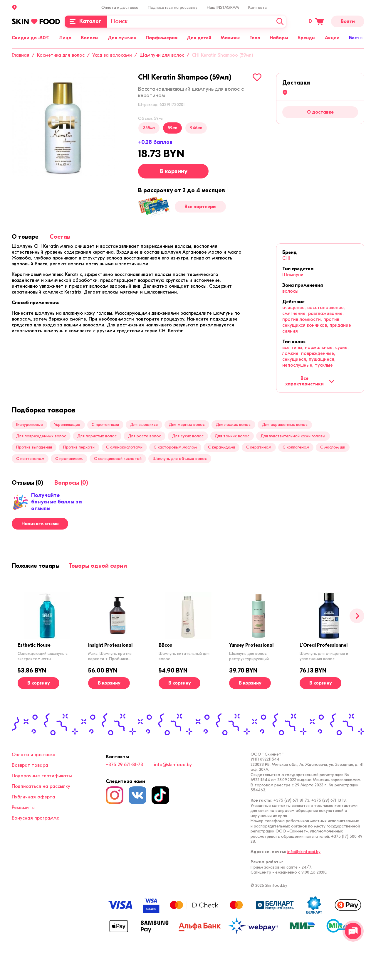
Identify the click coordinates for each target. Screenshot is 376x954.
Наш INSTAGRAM (223, 7)
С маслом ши (332, 447)
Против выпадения (34, 447)
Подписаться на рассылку (172, 7)
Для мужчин (122, 38)
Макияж (230, 38)
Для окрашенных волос (285, 424)
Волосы (89, 38)
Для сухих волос (188, 436)
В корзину (173, 171)
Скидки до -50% (31, 38)
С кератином (258, 447)
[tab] (25, 236)
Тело (254, 38)
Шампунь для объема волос (180, 458)
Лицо (65, 38)
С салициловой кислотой (118, 458)
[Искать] (279, 22)
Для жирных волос (187, 424)
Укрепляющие (67, 424)
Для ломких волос (233, 424)
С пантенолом (30, 458)
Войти (348, 21)
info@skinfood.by (173, 764)
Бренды (306, 38)
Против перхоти (79, 447)
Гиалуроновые (29, 424)
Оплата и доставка (119, 7)
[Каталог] (86, 22)
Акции (332, 38)
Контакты (257, 7)
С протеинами (105, 424)
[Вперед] (357, 616)
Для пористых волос (97, 436)
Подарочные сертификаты (42, 775)
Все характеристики (309, 381)
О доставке (320, 112)
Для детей (199, 38)
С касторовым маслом (175, 447)
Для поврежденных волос (41, 436)
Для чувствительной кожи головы (293, 436)
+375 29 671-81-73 (124, 764)
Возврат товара (30, 765)
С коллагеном (296, 447)
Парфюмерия (161, 38)
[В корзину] (38, 683)
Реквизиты (23, 807)
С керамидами (221, 447)
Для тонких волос (232, 436)
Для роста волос (144, 436)
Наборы (279, 38)
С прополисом (69, 458)
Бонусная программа (36, 818)
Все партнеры (200, 206)
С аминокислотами (124, 447)
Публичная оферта (33, 797)
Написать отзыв (40, 523)
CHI (286, 258)
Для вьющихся (144, 424)
